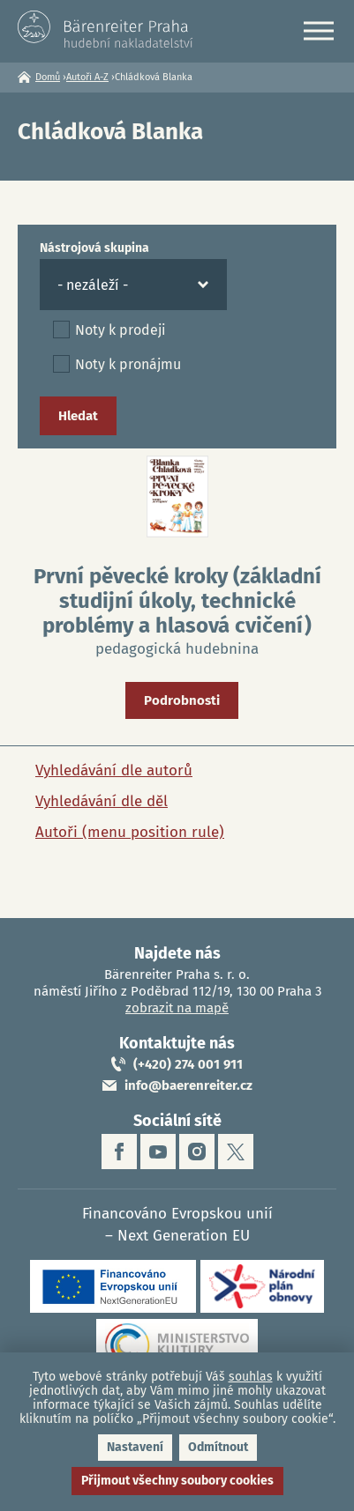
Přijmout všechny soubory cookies (177, 1480)
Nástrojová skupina (94, 248)
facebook (119, 1151)
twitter (235, 1151)
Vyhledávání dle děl (101, 801)
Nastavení (135, 1447)
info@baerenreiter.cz (188, 1085)
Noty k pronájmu (128, 364)
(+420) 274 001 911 (188, 1064)
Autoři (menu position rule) (129, 832)
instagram (197, 1151)
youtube (158, 1151)
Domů (47, 77)
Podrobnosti (182, 700)
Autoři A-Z (87, 77)
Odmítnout (218, 1447)
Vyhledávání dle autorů (113, 770)
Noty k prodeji (120, 330)
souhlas (251, 1376)
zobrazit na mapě (177, 1008)
